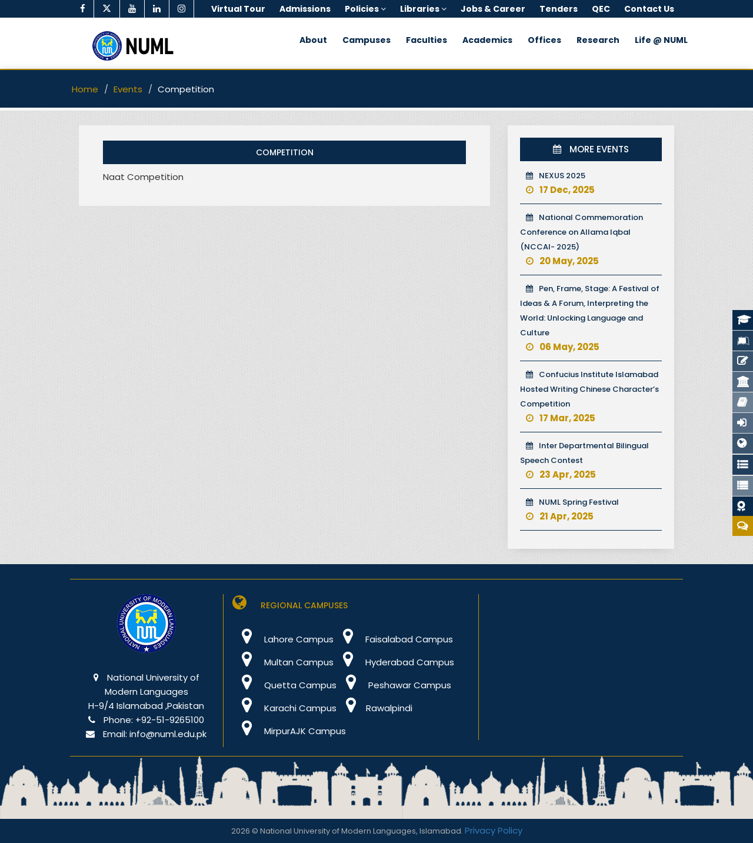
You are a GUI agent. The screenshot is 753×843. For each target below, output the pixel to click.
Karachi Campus (284, 708)
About (313, 40)
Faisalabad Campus (393, 639)
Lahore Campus (283, 639)
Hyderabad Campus (394, 662)
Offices (544, 40)
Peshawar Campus (393, 685)
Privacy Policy (493, 830)
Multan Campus (283, 662)
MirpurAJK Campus (289, 731)
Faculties (426, 40)
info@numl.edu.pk (167, 734)
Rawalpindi (374, 708)
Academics (487, 40)
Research (598, 40)
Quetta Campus (284, 685)
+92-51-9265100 (169, 720)
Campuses (366, 40)
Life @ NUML (661, 40)
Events (128, 89)
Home (85, 89)
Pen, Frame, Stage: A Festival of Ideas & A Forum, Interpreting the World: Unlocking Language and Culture (589, 318)
